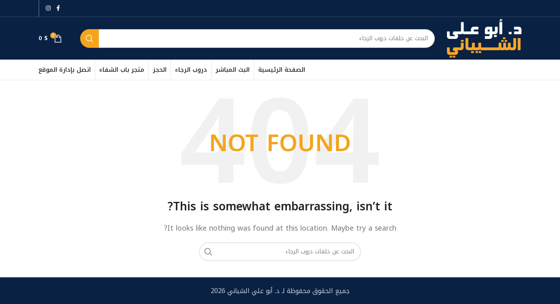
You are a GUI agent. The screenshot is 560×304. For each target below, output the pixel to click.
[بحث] (257, 38)
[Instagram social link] (48, 8)
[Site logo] (484, 38)
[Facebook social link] (58, 8)
